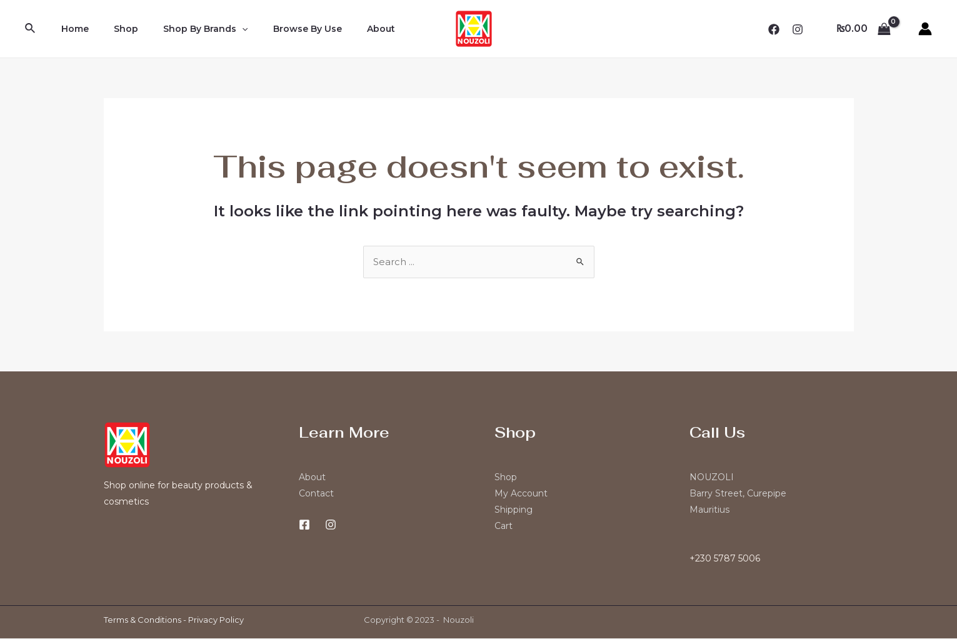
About (347, 28)
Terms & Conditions (142, 620)
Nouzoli (458, 620)
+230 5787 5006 (724, 559)
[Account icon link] (925, 29)
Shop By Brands (186, 29)
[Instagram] (797, 29)
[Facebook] (773, 29)
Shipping (513, 510)
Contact (316, 494)
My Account (521, 494)
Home (71, 28)
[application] (223, 29)
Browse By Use (281, 28)
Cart (503, 526)
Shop (115, 28)
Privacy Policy (216, 620)
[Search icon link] (30, 29)
